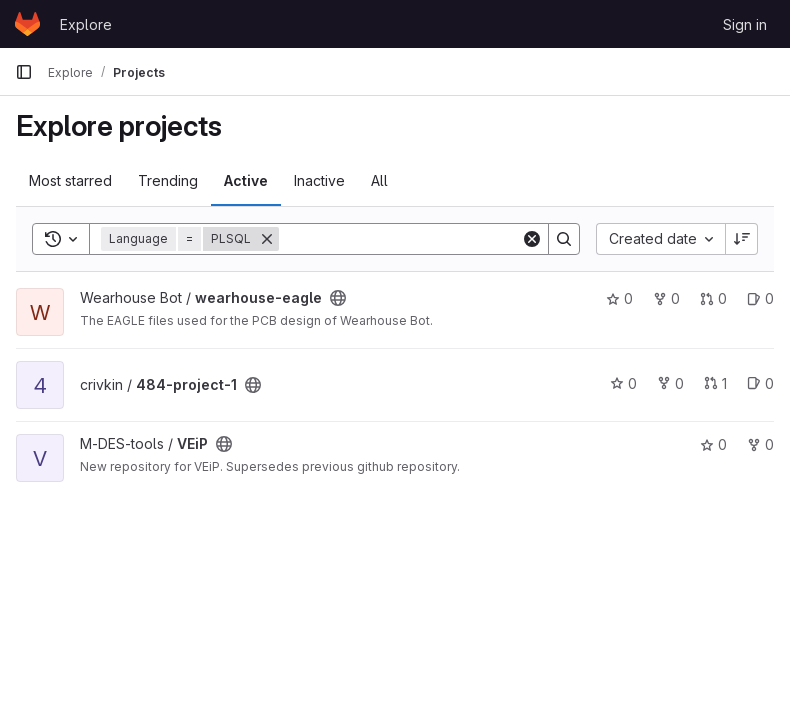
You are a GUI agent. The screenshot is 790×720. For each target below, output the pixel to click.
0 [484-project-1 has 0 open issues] (760, 383)
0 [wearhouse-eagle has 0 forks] (666, 298)
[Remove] (267, 239)
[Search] (403, 239)
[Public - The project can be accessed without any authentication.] (338, 298)
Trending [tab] (168, 180)
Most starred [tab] (70, 180)
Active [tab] (246, 180)
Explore (86, 24)
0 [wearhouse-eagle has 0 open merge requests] (713, 298)
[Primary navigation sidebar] (24, 72)
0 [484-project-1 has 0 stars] (623, 383)
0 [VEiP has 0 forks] (760, 444)
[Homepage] (27, 24)
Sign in (745, 24)
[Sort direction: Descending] (742, 239)
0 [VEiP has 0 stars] (713, 444)
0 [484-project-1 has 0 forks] (670, 383)
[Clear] (532, 239)
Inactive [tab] (319, 180)
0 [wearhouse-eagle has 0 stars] (619, 298)
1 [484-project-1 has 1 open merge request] (715, 383)
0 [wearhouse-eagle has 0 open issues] (760, 298)
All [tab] (379, 180)
